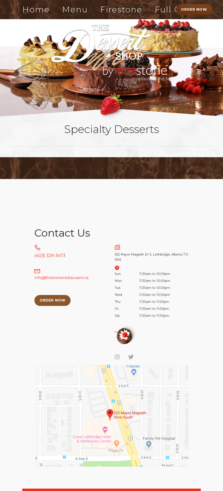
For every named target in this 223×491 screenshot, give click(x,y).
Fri (116, 309)
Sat (117, 316)
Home (36, 9)
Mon (118, 281)
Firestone (121, 9)
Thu (117, 302)
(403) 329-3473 (49, 255)
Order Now (194, 9)
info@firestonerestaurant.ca (61, 277)
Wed (118, 295)
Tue (117, 288)
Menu (75, 9)
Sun (118, 274)
